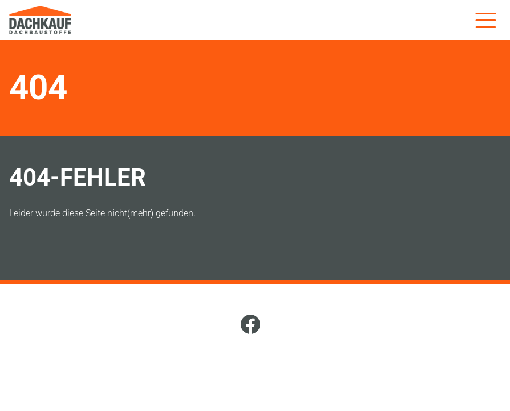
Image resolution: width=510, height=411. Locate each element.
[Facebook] (250, 326)
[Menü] (486, 20)
